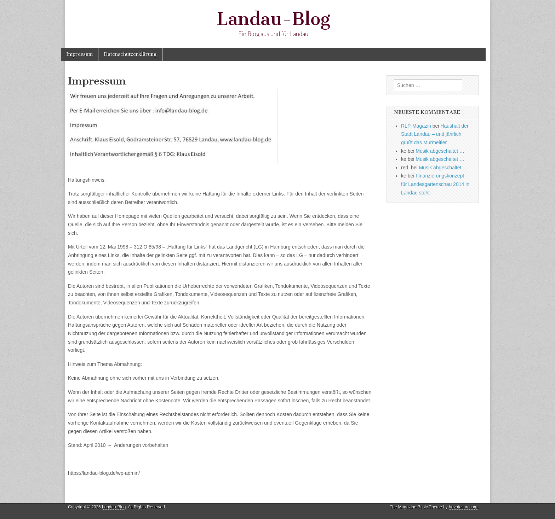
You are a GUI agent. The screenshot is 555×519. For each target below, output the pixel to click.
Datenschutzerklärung (130, 54)
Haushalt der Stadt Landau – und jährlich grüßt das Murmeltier (435, 134)
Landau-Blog (273, 19)
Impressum (79, 54)
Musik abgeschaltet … (440, 151)
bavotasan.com (463, 507)
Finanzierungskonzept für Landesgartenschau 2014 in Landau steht (435, 184)
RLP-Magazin (416, 126)
